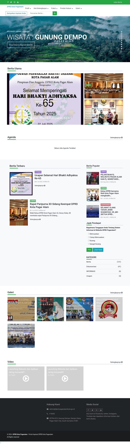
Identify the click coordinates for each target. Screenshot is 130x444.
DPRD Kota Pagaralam (15, 7)
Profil (27, 8)
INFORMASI (90, 271)
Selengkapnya (115, 138)
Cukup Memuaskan (96, 237)
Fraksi (53, 8)
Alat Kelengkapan (40, 8)
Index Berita (118, 2)
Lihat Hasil (98, 250)
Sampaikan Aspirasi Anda (16, 13)
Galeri (78, 8)
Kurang (91, 241)
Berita (88, 262)
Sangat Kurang (94, 244)
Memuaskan (93, 234)
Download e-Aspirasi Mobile (21, 45)
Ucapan (89, 276)
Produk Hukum (65, 8)
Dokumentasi (91, 267)
